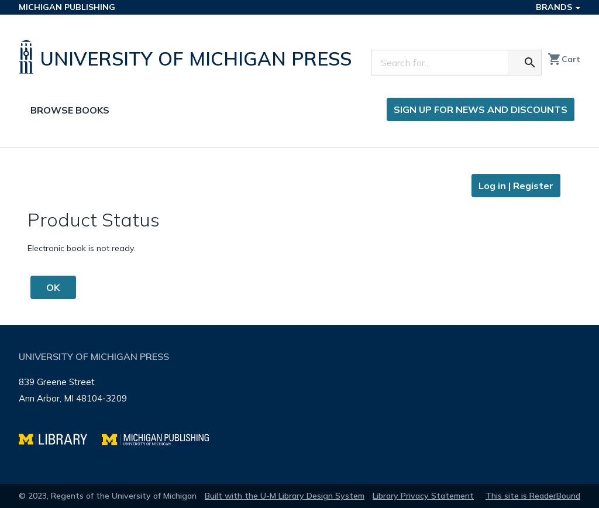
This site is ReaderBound (533, 495)
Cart (564, 59)
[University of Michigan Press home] (188, 56)
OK (53, 287)
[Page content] (299, 236)
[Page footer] (299, 404)
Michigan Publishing (67, 7)
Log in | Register (515, 185)
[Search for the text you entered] (530, 62)
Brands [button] (558, 7)
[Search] (440, 62)
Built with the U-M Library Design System (284, 495)
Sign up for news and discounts (480, 109)
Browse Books (69, 110)
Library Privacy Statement (423, 495)
